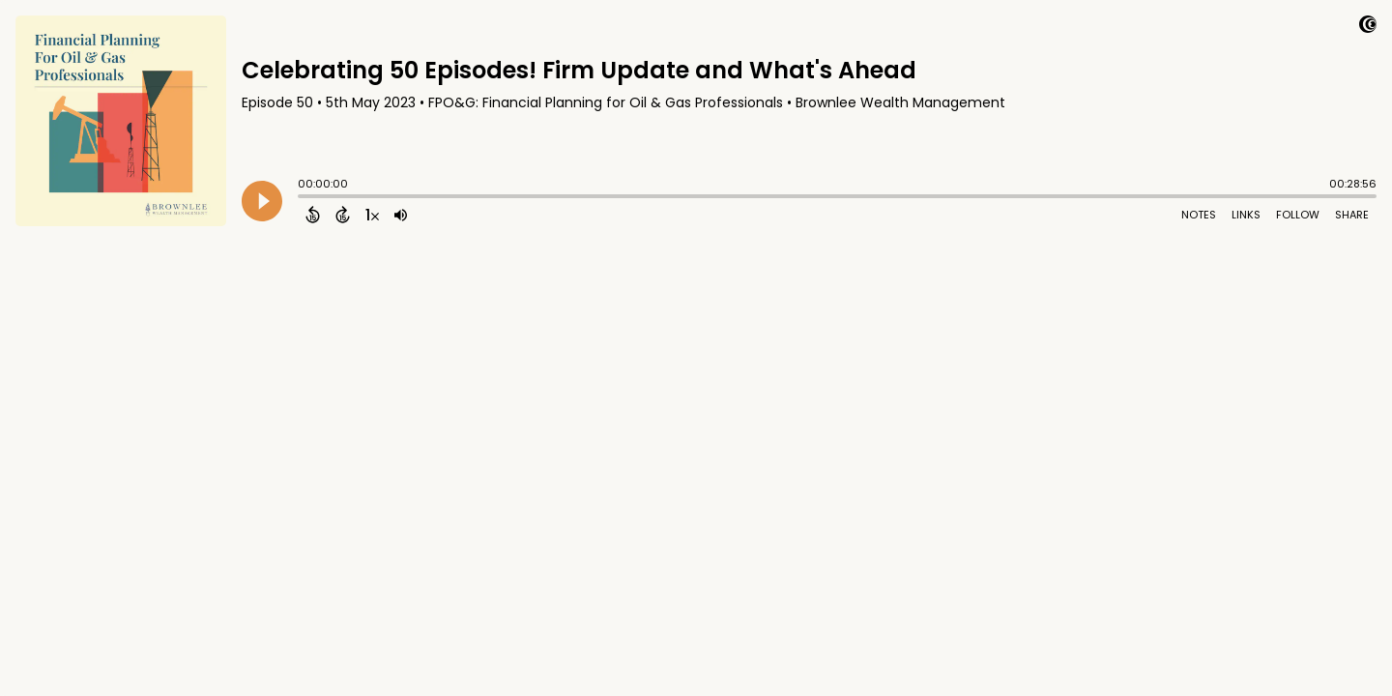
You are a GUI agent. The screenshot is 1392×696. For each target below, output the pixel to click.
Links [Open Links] (1246, 214)
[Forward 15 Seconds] (343, 214)
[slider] (302, 198)
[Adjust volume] (401, 214)
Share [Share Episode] (1352, 214)
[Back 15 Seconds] (313, 214)
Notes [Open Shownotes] (1198, 214)
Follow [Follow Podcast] (1298, 214)
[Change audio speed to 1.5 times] (372, 214)
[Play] (262, 201)
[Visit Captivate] (1368, 27)
